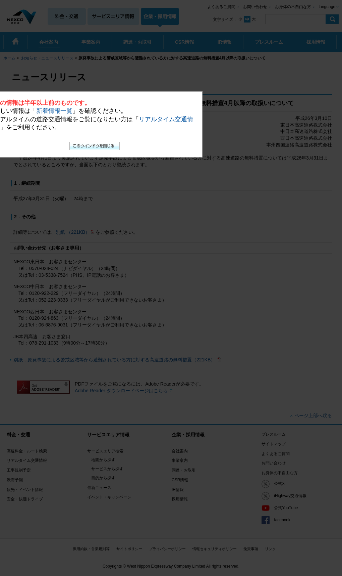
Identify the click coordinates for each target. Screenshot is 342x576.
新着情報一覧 (54, 110)
